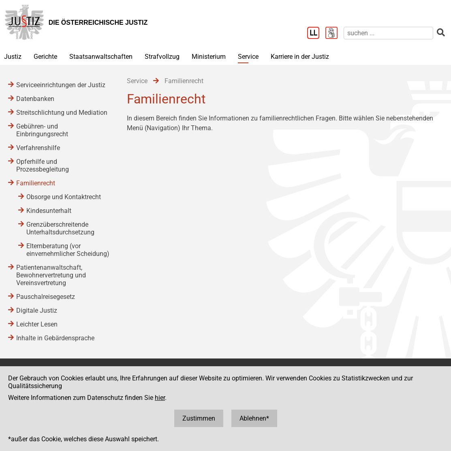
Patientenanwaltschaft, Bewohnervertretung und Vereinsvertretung (51, 275)
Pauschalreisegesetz (45, 297)
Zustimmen (198, 418)
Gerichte (45, 56)
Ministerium (209, 56)
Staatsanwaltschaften (101, 56)
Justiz (12, 56)
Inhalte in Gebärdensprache (55, 338)
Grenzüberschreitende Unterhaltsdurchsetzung (60, 228)
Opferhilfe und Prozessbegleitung (42, 165)
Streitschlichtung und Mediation (61, 112)
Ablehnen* (254, 418)
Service (248, 56)
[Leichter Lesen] (316, 34)
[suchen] (388, 33)
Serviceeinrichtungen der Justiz (60, 85)
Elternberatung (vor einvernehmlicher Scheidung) (67, 250)
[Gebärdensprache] (334, 34)
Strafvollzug (162, 56)
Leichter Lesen (37, 324)
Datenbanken (35, 99)
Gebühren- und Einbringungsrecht (42, 130)
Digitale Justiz (36, 310)
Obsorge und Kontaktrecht (63, 197)
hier (160, 398)
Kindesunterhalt (48, 211)
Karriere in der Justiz (300, 56)
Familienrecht (35, 183)
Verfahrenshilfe (38, 148)
